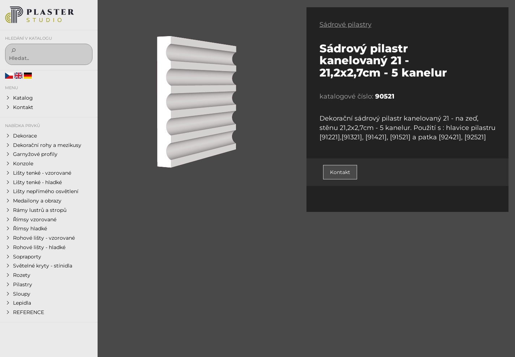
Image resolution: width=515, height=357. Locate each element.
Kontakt (340, 172)
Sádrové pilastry (345, 25)
